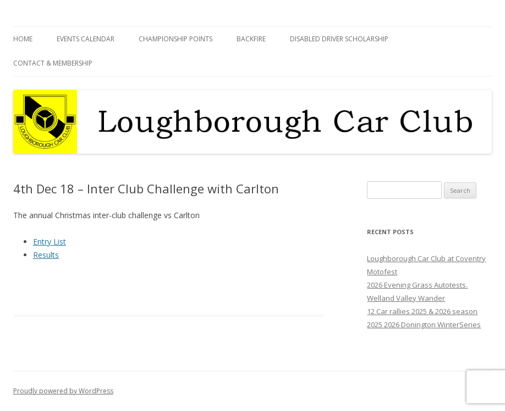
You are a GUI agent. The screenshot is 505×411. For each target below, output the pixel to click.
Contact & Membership (52, 63)
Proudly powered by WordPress (63, 391)
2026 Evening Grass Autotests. (417, 285)
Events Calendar (85, 39)
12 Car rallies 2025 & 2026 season (422, 311)
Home (22, 39)
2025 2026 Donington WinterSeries (424, 324)
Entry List (49, 241)
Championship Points (175, 39)
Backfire (251, 39)
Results (46, 255)
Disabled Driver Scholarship (339, 39)
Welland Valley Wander (406, 298)
